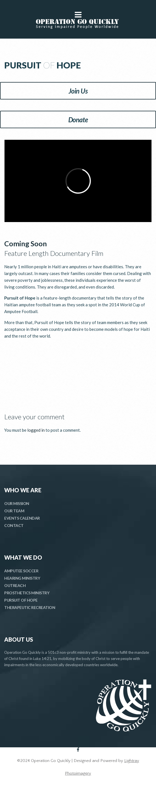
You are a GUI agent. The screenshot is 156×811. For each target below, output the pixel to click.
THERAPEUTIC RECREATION (29, 607)
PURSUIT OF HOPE (21, 600)
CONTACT (14, 525)
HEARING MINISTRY (22, 578)
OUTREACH (15, 585)
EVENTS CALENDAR (22, 518)
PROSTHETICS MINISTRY (26, 592)
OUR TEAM (14, 510)
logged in (36, 430)
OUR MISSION (16, 503)
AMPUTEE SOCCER (21, 570)
